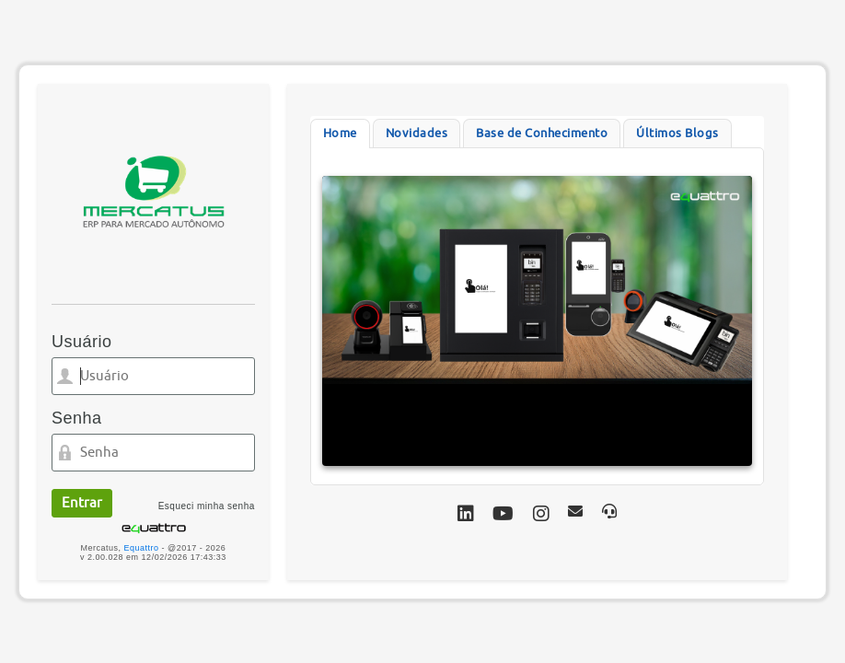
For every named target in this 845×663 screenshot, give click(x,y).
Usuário (82, 341)
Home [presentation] (340, 133)
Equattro (141, 547)
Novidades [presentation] (417, 133)
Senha (77, 418)
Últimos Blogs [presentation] (677, 133)
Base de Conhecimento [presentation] (542, 133)
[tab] (340, 133)
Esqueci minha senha (206, 506)
